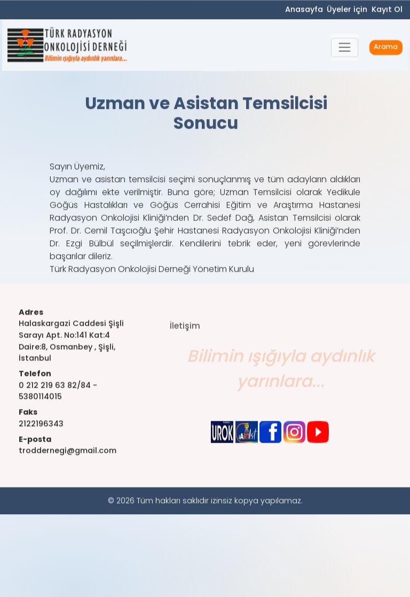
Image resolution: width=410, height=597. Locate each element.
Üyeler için (347, 10)
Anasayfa (304, 10)
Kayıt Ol (387, 10)
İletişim (185, 334)
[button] (344, 49)
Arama (386, 48)
